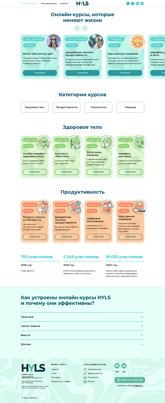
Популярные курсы (29, 3)
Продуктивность (95, 373)
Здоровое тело (94, 369)
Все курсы (56, 377)
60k (117, 372)
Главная (55, 369)
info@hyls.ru (138, 386)
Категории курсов (49, 3)
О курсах (64, 3)
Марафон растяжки (125, 155)
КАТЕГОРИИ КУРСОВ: (95, 365)
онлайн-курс (126, 140)
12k (123, 372)
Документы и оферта (61, 381)
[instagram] (137, 3)
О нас (54, 373)
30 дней (124, 146)
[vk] (132, 3)
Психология (93, 377)
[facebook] (128, 3)
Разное (91, 381)
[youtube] (142, 3)
